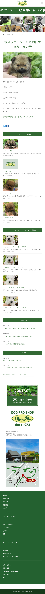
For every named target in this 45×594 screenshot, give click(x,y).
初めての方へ (7, 498)
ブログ (5, 508)
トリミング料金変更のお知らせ (12, 360)
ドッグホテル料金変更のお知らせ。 (15, 344)
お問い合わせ (7, 565)
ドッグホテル (7, 528)
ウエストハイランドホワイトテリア (15, 247)
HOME (5, 495)
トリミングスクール (9, 516)
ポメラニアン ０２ (11, 193)
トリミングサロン (8, 524)
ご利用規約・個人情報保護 (10, 571)
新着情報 (5, 505)
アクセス (5, 502)
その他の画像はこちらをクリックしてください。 (19, 117)
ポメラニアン (9, 151)
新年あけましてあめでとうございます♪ (14, 374)
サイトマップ (7, 574)
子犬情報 (5, 550)
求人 (4, 577)
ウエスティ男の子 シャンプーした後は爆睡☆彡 (17, 367)
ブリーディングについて (10, 542)
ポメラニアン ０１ (11, 217)
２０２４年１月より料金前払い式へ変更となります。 (20, 336)
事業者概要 (6, 568)
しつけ (5, 531)
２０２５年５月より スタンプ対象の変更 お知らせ (20, 328)
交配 (4, 534)
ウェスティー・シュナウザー (11, 557)
